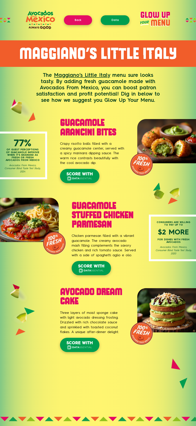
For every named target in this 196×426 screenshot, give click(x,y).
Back (78, 20)
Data (115, 20)
